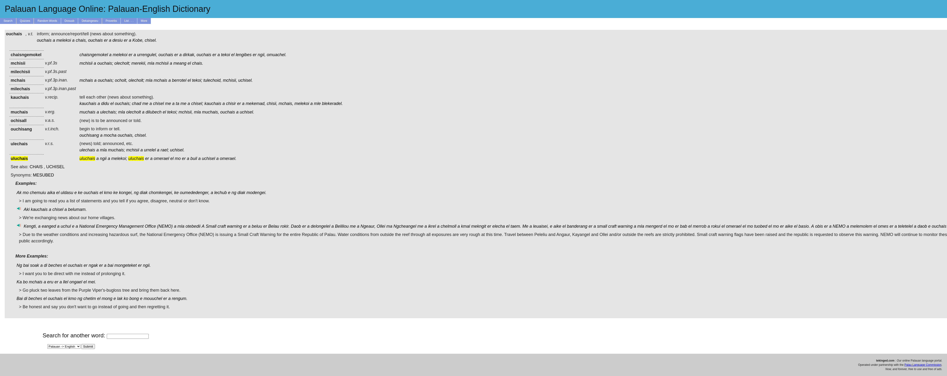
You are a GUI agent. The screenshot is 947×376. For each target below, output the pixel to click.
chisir (231, 103)
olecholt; (122, 63)
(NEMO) (165, 226)
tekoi (225, 54)
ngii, (262, 54)
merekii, (138, 63)
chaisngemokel (94, 54)
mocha (110, 135)
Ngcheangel (404, 226)
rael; (165, 150)
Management (131, 226)
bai (26, 265)
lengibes (244, 54)
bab (683, 226)
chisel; (197, 103)
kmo (108, 192)
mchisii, (230, 80)
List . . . (129, 21)
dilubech (153, 112)
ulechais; (108, 112)
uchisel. (245, 80)
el (232, 54)
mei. (92, 282)
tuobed (760, 226)
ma (389, 226)
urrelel (150, 150)
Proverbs (111, 21)
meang (179, 63)
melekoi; (119, 158)
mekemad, (256, 103)
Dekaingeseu (90, 21)
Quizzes (25, 21)
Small (211, 226)
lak (119, 298)
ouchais (44, 40)
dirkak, (189, 54)
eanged (49, 226)
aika (51, 192)
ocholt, (121, 80)
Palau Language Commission (923, 365)
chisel (158, 103)
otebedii (193, 226)
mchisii (86, 63)
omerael (161, 158)
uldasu (67, 192)
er (106, 40)
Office (150, 226)
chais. (197, 63)
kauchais (88, 103)
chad (136, 103)
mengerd (653, 226)
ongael (75, 282)
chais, (81, 40)
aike (557, 226)
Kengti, (30, 226)
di (45, 265)
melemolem (861, 226)
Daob (296, 226)
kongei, (126, 192)
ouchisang (89, 135)
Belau (273, 226)
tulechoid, (212, 80)
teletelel (905, 226)
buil (193, 158)
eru (50, 282)
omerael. (228, 158)
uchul (66, 226)
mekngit (478, 226)
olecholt (133, 112)
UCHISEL (55, 166)
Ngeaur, (368, 226)
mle (317, 103)
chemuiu (38, 192)
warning (234, 226)
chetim (89, 298)
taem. (515, 226)
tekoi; (197, 80)
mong (107, 298)
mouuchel (153, 298)
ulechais (87, 150)
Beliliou (342, 226)
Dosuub (69, 21)
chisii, (272, 103)
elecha (498, 226)
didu (105, 103)
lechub (220, 192)
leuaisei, (541, 226)
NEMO (839, 226)
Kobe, (137, 40)
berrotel (179, 80)
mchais (86, 80)
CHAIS (36, 166)
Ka (19, 282)
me (145, 103)
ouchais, (126, 135)
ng (136, 192)
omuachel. (276, 54)
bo (25, 282)
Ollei (381, 226)
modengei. (256, 192)
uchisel (208, 158)
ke (80, 192)
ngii (103, 158)
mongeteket (126, 265)
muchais (87, 112)
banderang (577, 226)
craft (222, 226)
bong (134, 298)
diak (144, 192)
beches (55, 265)
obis (819, 226)
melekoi (63, 40)
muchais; (116, 150)
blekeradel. (332, 103)
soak (34, 265)
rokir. (285, 226)
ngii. (147, 265)
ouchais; (105, 63)
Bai (20, 298)
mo (178, 158)
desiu (117, 40)
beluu (257, 226)
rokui (715, 226)
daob (922, 226)
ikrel (432, 226)
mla (150, 63)
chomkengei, (161, 192)
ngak (93, 265)
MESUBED (43, 175)
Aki (27, 209)
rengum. (180, 298)
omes (883, 226)
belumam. (77, 209)
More (144, 21)
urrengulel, (147, 54)
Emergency (106, 226)
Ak (19, 192)
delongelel (320, 226)
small (602, 226)
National (87, 226)
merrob (699, 226)
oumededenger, (195, 192)
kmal (465, 226)
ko (126, 298)
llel (65, 282)
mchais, (286, 103)
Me (525, 226)
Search (8, 21)
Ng (19, 265)
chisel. (151, 40)
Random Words (47, 21)
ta (177, 103)
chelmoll (448, 226)
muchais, (210, 112)
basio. (804, 226)
